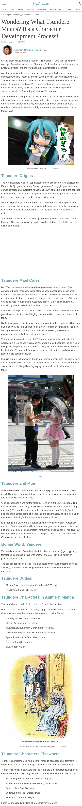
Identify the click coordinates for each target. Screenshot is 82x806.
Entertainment (56, 9)
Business (30, 9)
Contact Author (20, 53)
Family (68, 9)
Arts (4, 9)
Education (42, 9)
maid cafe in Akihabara (22, 107)
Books (20, 9)
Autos (12, 9)
